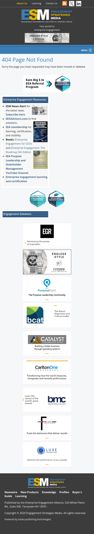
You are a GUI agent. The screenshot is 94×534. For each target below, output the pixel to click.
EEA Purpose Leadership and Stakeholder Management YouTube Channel (17, 164)
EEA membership (16, 127)
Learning (36, 3)
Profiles (64, 492)
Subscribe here (15, 114)
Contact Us (51, 3)
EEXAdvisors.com (17, 119)
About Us (22, 3)
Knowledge (49, 492)
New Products (30, 492)
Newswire (11, 492)
